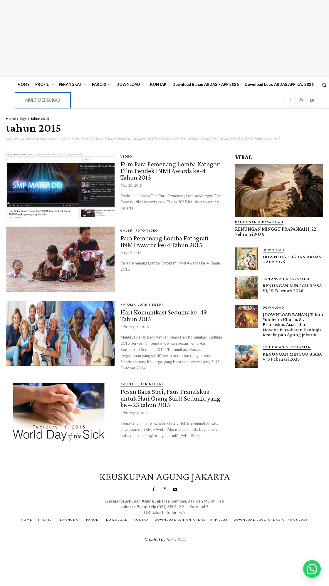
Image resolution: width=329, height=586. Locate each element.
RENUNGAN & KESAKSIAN (259, 222)
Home (11, 118)
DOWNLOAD (273, 249)
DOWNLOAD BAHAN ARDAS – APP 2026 (293, 259)
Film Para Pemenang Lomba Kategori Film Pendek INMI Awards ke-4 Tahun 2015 (169, 170)
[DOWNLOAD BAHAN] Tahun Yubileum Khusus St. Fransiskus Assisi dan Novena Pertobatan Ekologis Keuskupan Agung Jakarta (293, 324)
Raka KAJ (175, 539)
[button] (312, 569)
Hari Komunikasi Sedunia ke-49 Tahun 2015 (164, 315)
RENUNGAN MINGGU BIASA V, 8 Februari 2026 (291, 356)
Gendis (182, 554)
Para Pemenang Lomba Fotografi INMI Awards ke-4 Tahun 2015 (166, 241)
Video (126, 156)
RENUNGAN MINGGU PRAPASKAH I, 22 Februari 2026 (274, 231)
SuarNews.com (155, 554)
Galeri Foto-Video (139, 230)
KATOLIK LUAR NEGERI (141, 304)
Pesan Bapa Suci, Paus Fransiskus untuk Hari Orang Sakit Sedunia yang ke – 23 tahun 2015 (166, 397)
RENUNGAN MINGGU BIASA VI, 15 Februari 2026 (291, 287)
